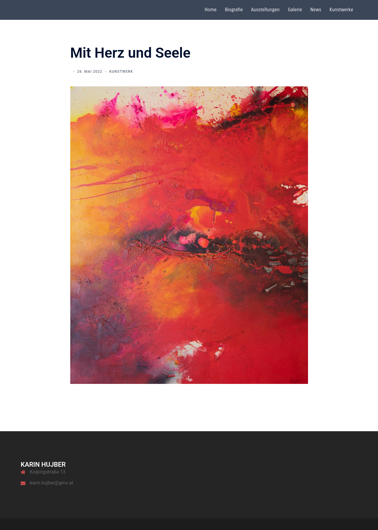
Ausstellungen (265, 9)
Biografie (234, 9)
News (315, 9)
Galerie (295, 9)
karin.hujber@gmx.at (51, 483)
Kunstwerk (121, 72)
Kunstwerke (341, 9)
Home (211, 9)
